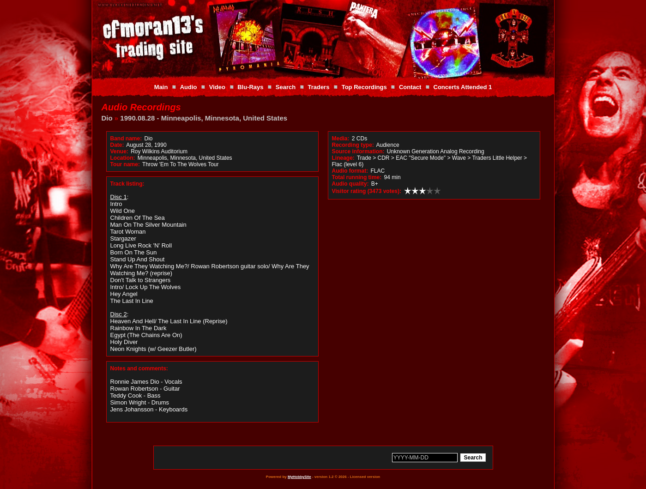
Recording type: (353, 145)
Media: (341, 138)
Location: (122, 158)
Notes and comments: (139, 368)
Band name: (126, 138)
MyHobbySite (299, 477)
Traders (318, 87)
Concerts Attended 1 (463, 87)
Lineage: (343, 158)
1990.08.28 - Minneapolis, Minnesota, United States (203, 118)
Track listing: (127, 184)
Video (217, 87)
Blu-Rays (250, 87)
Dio (107, 118)
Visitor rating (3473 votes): (367, 191)
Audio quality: (350, 184)
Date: (117, 145)
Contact (410, 87)
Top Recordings (364, 87)
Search (286, 87)
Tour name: (125, 164)
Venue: (119, 151)
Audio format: (350, 171)
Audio (188, 87)
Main (161, 87)
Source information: (358, 151)
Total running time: (357, 177)
